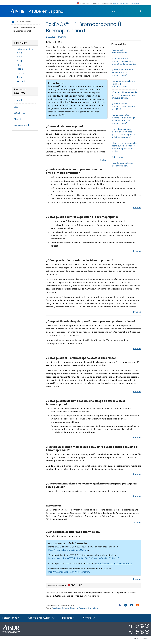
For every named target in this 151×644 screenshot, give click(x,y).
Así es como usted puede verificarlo (127, 3)
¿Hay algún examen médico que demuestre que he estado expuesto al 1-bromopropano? (123, 133)
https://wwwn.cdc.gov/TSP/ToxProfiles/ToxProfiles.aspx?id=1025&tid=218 (83, 558)
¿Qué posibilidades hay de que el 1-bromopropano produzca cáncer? (124, 95)
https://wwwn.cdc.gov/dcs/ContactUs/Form (68, 550)
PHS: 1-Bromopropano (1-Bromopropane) (24, 29)
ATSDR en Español (46, 11)
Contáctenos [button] (11, 617)
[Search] (123, 11)
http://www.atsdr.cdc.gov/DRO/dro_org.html (69, 571)
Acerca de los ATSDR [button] (41, 617)
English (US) (51, 37)
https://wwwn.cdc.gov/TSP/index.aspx (114, 563)
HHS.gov (136, 639)
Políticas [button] (68, 617)
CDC (16, 106)
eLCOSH (19, 112)
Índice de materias (25, 49)
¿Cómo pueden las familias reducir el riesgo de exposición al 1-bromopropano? (123, 119)
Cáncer (19, 100)
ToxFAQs (20, 43)
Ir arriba (137, 522)
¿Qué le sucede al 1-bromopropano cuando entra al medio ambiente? (124, 61)
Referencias (117, 157)
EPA (17, 119)
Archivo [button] (89, 617)
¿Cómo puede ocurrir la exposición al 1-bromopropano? (122, 72)
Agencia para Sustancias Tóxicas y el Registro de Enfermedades (75, 608)
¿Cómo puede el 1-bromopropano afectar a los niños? (123, 106)
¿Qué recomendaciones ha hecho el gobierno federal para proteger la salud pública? (124, 147)
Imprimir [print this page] (62, 36)
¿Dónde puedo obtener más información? (123, 164)
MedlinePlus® (22, 125)
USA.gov (145, 639)
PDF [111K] (75, 585)
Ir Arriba (102, 160)
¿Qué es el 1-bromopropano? (119, 51)
